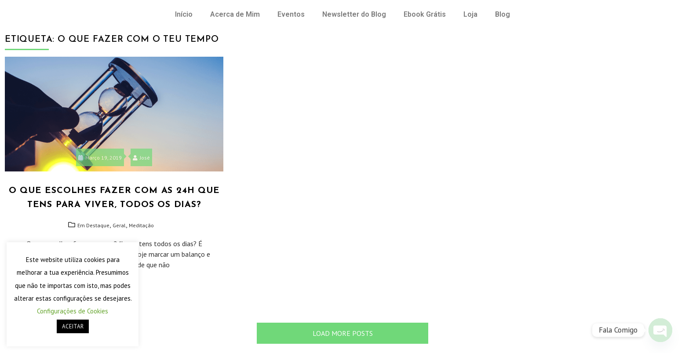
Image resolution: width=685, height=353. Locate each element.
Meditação (141, 225)
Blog (502, 14)
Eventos (291, 14)
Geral (119, 225)
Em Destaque (93, 225)
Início (184, 14)
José (141, 157)
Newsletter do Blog (354, 14)
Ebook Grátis (425, 14)
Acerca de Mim (235, 14)
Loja (470, 14)
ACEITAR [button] (73, 326)
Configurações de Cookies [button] (72, 311)
